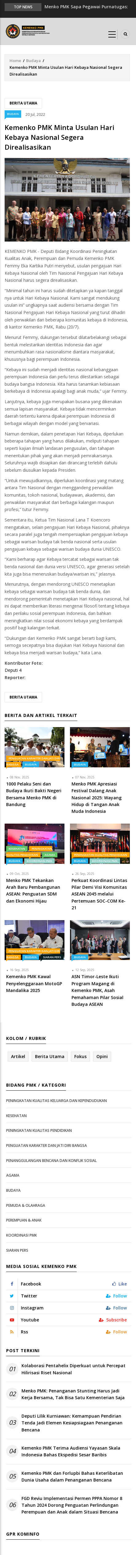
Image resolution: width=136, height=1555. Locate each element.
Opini (102, 1056)
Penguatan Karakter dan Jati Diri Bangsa (46, 1145)
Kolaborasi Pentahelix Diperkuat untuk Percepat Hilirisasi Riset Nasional (73, 1369)
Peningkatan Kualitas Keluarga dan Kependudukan (56, 1100)
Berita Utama (23, 103)
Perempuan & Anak (23, 1220)
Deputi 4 (13, 670)
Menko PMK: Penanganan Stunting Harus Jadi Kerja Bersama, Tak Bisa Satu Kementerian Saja (73, 1394)
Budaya (33, 60)
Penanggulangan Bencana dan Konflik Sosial (51, 1160)
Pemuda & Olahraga (25, 1205)
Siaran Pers (52, 957)
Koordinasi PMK (39, 861)
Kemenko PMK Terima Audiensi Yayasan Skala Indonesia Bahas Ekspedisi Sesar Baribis (70, 1451)
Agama (50, 855)
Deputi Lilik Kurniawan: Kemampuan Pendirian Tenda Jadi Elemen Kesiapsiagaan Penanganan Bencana (71, 1423)
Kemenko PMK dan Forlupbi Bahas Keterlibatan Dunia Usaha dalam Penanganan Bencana (72, 1476)
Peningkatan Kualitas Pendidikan (100, 855)
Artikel (18, 1056)
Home (15, 60)
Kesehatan (17, 849)
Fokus (80, 1056)
